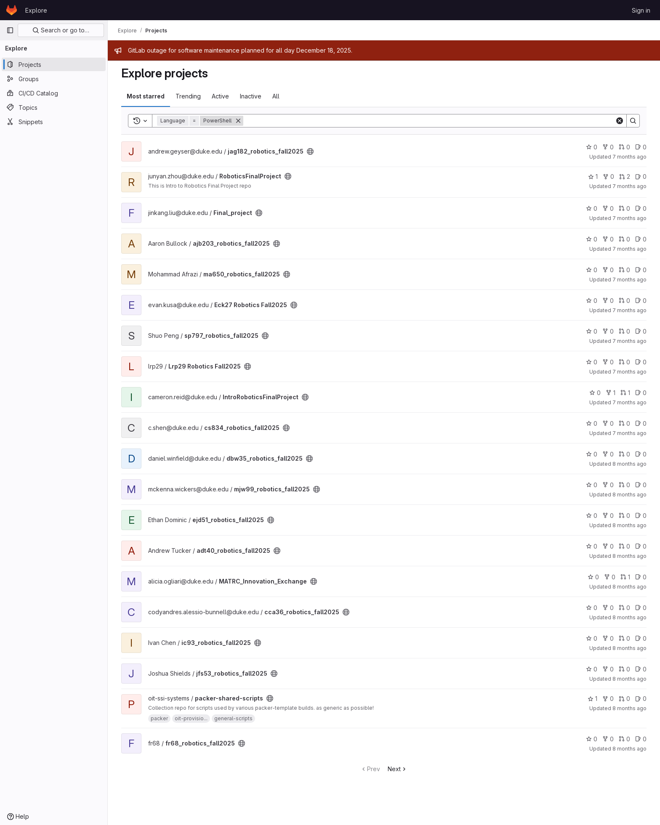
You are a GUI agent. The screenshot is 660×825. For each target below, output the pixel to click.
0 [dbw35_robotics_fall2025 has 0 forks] (608, 454)
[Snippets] (54, 121)
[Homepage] (12, 10)
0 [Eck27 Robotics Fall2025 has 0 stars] (591, 300)
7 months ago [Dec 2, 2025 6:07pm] (629, 310)
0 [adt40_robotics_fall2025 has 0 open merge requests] (624, 546)
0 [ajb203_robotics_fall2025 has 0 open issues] (641, 239)
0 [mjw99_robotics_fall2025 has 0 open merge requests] (624, 484)
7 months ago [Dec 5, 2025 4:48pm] (629, 186)
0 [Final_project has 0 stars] (591, 208)
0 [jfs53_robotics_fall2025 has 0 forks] (608, 669)
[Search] (429, 121)
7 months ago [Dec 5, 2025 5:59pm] (629, 157)
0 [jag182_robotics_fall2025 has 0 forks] (608, 147)
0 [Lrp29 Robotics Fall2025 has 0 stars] (591, 362)
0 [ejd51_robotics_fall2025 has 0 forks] (608, 515)
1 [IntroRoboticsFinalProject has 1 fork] (610, 392)
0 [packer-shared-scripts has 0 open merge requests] (624, 698)
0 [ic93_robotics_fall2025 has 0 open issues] (641, 638)
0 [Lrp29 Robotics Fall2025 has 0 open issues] (641, 362)
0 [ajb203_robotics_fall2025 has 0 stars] (591, 239)
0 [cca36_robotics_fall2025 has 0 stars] (591, 607)
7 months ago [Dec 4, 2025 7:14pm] (629, 249)
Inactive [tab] (250, 96)
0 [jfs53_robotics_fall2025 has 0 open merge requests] (624, 669)
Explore (36, 10)
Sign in (641, 10)
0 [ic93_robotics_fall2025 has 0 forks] (608, 638)
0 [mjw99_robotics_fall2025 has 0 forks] (608, 484)
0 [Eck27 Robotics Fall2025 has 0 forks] (608, 300)
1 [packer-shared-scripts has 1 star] (592, 698)
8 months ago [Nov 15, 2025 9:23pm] (629, 587)
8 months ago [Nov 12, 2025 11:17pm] (629, 679)
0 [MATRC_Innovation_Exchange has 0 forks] (609, 577)
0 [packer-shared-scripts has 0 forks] (608, 698)
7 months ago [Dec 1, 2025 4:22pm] (629, 341)
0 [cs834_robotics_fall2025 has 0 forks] (608, 423)
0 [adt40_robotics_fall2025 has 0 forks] (608, 546)
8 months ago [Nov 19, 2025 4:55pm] (629, 464)
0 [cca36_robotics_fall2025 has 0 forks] (608, 607)
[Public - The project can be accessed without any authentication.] (310, 151)
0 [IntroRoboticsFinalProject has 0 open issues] (641, 392)
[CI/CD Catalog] (54, 93)
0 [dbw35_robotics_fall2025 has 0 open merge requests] (624, 454)
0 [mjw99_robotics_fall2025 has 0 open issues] (641, 484)
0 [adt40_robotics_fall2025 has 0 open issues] (641, 546)
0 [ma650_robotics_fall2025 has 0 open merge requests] (624, 269)
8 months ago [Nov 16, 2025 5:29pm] (629, 556)
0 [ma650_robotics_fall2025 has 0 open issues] (641, 269)
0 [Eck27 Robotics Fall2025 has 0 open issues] (641, 300)
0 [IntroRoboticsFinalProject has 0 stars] (595, 392)
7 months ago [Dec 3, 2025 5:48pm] (629, 279)
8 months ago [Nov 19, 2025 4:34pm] (629, 494)
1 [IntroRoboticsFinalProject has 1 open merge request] (625, 392)
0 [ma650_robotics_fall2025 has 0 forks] (608, 269)
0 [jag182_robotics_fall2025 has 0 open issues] (641, 147)
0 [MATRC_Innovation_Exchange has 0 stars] (593, 577)
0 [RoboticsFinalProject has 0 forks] (608, 176)
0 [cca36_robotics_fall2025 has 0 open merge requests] (624, 607)
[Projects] (54, 64)
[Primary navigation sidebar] (10, 30)
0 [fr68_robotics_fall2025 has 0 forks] (608, 739)
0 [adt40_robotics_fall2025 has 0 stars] (591, 546)
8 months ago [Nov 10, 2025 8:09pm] (629, 748)
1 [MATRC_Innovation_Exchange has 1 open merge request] (625, 577)
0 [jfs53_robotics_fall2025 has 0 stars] (591, 669)
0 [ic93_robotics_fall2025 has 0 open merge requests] (624, 638)
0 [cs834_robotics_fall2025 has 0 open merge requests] (624, 423)
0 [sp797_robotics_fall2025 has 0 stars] (591, 331)
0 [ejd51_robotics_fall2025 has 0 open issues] (641, 515)
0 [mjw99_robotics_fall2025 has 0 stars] (591, 484)
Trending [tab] (188, 96)
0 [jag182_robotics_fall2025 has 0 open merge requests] (624, 147)
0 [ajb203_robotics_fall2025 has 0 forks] (608, 239)
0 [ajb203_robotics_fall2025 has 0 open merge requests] (624, 239)
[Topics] (54, 107)
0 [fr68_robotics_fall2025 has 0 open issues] (641, 739)
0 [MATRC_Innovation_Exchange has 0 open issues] (641, 577)
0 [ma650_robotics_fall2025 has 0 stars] (591, 269)
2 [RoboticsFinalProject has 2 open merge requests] (624, 176)
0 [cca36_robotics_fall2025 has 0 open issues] (641, 607)
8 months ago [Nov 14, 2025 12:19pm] (629, 648)
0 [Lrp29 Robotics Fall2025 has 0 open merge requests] (624, 362)
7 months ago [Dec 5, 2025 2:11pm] (629, 218)
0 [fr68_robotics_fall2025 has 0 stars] (591, 739)
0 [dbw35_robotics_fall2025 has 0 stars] (591, 454)
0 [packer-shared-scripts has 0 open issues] (641, 698)
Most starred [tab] (146, 96)
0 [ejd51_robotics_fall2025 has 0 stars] (591, 515)
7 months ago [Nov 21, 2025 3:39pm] (629, 433)
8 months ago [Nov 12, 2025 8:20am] (629, 708)
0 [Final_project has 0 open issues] (641, 208)
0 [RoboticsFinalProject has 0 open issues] (641, 176)
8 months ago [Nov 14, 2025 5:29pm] (629, 617)
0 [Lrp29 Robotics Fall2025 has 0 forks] (608, 362)
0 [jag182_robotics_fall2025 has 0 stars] (591, 147)
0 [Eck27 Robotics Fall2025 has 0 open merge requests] (624, 300)
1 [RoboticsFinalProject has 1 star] (593, 176)
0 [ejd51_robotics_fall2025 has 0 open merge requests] (624, 515)
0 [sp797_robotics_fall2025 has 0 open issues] (641, 331)
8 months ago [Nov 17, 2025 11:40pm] (629, 525)
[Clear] (620, 121)
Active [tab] (220, 96)
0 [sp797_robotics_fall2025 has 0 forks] (608, 331)
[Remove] (238, 121)
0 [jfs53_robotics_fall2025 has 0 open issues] (641, 669)
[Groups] (54, 78)
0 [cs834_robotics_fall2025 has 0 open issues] (641, 423)
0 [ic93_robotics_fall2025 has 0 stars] (591, 638)
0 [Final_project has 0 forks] (608, 208)
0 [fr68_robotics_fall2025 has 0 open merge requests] (624, 739)
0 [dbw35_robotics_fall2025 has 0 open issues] (641, 454)
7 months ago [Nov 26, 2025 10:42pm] (629, 372)
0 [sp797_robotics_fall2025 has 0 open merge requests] (624, 331)
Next (397, 768)
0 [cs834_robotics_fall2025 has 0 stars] (591, 423)
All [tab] (275, 96)
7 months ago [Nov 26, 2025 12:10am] (629, 402)
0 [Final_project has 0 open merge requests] (624, 208)
